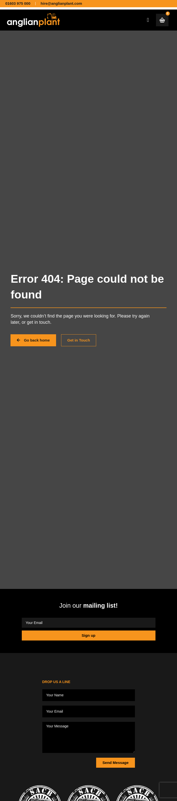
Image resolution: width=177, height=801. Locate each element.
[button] (147, 20)
